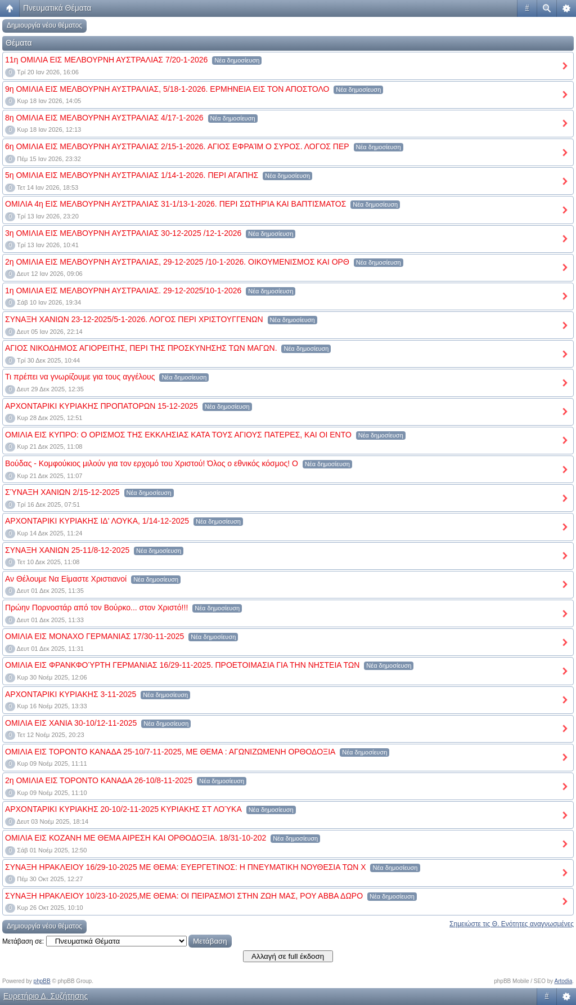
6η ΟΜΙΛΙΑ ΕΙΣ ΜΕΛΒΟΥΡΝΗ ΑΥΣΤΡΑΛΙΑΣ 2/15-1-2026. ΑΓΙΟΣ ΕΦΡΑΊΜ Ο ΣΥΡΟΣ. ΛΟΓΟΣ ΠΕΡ (177, 146)
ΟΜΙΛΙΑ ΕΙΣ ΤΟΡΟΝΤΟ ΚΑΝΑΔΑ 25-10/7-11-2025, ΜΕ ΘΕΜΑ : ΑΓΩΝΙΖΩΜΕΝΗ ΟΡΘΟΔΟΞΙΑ (170, 751)
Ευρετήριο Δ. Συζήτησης (45, 995)
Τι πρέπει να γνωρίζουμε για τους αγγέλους (80, 376)
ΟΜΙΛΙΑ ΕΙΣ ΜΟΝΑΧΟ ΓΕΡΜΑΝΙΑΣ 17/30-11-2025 (94, 636)
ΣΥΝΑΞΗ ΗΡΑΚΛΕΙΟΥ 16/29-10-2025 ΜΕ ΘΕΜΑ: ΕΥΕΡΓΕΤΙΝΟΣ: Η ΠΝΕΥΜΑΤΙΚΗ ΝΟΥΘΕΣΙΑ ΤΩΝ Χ (185, 867)
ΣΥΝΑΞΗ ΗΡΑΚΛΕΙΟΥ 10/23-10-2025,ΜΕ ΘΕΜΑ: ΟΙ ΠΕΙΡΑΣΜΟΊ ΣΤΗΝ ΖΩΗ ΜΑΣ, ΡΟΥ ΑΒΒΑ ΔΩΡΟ (184, 895)
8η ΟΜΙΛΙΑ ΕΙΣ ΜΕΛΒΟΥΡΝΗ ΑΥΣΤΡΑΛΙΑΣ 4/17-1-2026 (104, 117)
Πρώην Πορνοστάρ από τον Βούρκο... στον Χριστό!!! (96, 607)
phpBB (42, 981)
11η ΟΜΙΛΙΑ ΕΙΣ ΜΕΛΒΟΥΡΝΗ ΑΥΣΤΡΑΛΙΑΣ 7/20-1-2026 (106, 59)
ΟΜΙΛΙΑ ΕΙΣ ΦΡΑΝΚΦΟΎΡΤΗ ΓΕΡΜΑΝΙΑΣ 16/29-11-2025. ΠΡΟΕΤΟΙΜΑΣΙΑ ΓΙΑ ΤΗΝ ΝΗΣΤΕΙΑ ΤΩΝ (182, 664)
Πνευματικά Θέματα (57, 7)
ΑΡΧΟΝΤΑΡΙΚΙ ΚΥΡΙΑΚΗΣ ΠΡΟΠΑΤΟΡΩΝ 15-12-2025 (101, 405)
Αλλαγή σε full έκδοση (288, 956)
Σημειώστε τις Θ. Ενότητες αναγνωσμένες (511, 924)
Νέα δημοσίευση (236, 60)
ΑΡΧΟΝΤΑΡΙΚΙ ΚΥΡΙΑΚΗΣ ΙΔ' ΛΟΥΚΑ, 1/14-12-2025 (97, 520)
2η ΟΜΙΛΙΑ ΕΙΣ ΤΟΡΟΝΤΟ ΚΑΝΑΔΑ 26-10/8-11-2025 (98, 780)
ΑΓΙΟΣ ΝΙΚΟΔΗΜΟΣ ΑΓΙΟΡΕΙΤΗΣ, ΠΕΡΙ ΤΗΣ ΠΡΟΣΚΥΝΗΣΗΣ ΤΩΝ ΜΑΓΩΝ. (141, 347)
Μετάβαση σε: (23, 941)
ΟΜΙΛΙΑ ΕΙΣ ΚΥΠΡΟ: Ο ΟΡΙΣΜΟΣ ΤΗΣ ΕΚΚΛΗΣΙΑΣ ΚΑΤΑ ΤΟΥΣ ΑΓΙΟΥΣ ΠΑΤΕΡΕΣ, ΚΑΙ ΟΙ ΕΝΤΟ (178, 434)
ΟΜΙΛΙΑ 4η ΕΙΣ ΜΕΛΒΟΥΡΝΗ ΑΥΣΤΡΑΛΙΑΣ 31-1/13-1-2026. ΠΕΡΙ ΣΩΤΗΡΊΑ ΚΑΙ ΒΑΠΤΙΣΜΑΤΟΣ (175, 203)
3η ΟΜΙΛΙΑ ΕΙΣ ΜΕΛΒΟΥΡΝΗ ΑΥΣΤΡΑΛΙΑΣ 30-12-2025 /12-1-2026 (123, 233)
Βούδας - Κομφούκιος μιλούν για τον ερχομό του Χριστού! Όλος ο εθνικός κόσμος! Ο (151, 463)
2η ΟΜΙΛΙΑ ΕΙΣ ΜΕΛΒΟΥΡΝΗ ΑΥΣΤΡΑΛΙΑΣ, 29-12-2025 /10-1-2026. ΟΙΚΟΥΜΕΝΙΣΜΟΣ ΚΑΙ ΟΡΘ (177, 261)
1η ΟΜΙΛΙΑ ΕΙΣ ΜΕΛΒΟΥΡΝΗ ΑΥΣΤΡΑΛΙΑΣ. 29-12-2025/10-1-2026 (123, 290)
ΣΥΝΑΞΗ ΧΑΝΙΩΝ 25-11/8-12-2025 (67, 550)
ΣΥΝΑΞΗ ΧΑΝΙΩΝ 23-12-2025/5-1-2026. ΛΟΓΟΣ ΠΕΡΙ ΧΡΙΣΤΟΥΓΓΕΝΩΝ (134, 319)
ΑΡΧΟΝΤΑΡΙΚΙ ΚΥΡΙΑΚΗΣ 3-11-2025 (70, 694)
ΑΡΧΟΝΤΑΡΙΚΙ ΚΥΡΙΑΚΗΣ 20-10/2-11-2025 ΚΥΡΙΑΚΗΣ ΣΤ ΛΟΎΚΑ (123, 809)
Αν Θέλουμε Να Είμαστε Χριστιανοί (66, 578)
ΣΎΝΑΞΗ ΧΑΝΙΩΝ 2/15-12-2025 (62, 492)
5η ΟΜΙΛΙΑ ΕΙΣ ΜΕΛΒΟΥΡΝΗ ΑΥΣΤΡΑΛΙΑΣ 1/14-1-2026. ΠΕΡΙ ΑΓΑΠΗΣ (131, 175)
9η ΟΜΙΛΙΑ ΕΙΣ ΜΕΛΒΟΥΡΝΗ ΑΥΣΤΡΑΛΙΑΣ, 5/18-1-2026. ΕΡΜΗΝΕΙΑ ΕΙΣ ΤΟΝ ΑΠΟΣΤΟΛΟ (167, 88)
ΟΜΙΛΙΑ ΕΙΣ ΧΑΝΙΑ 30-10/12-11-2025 (71, 722)
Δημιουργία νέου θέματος (44, 25)
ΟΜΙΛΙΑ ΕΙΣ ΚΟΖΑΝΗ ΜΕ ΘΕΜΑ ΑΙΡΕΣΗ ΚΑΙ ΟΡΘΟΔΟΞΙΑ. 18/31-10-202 (135, 837)
